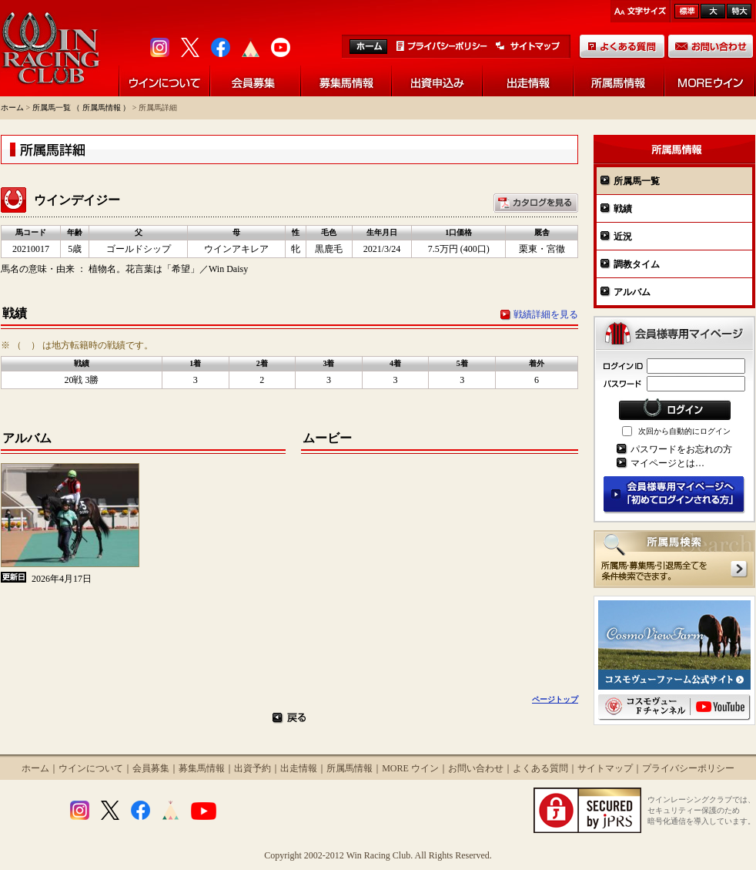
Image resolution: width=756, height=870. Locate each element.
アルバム (632, 292)
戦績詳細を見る (545, 314)
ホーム (12, 107)
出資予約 (252, 768)
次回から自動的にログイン (684, 431)
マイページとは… (667, 463)
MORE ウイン (410, 768)
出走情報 (298, 768)
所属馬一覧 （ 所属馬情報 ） (81, 107)
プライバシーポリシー (688, 768)
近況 (623, 236)
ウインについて (91, 768)
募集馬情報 (202, 768)
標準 (686, 11)
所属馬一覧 (637, 181)
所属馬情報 (349, 768)
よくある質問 (540, 768)
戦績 (623, 208)
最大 (739, 11)
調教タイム (637, 264)
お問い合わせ (475, 768)
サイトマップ (605, 768)
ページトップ (555, 699)
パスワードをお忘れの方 (681, 449)
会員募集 (150, 768)
